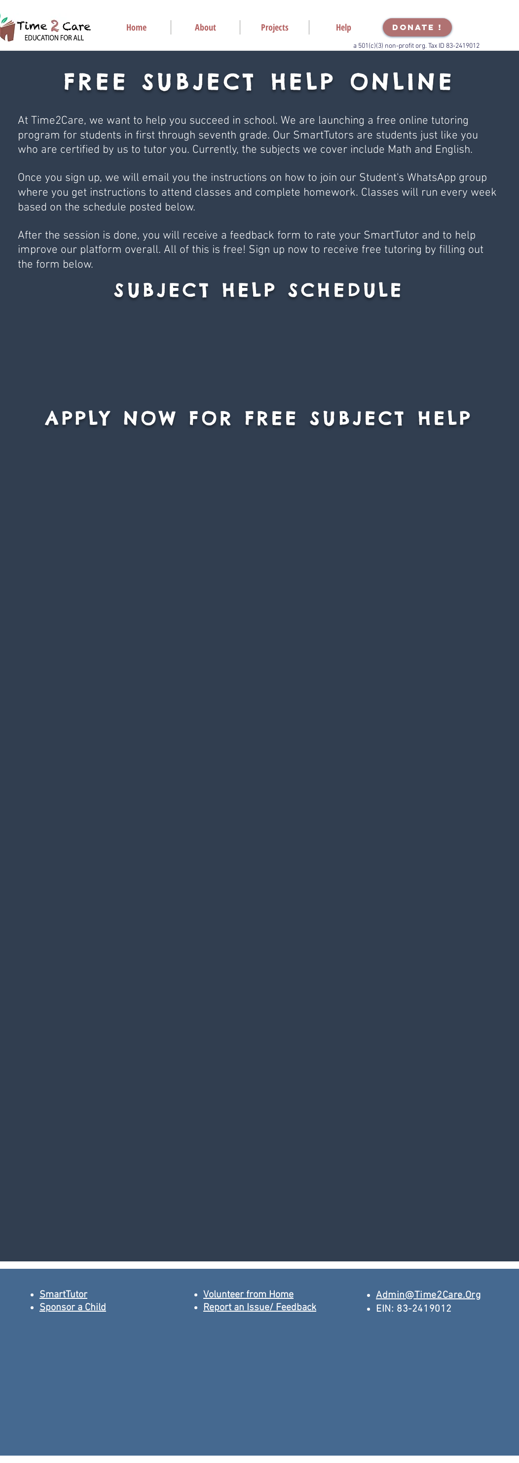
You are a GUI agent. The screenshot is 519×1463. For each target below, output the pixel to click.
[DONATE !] (417, 27)
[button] (205, 27)
